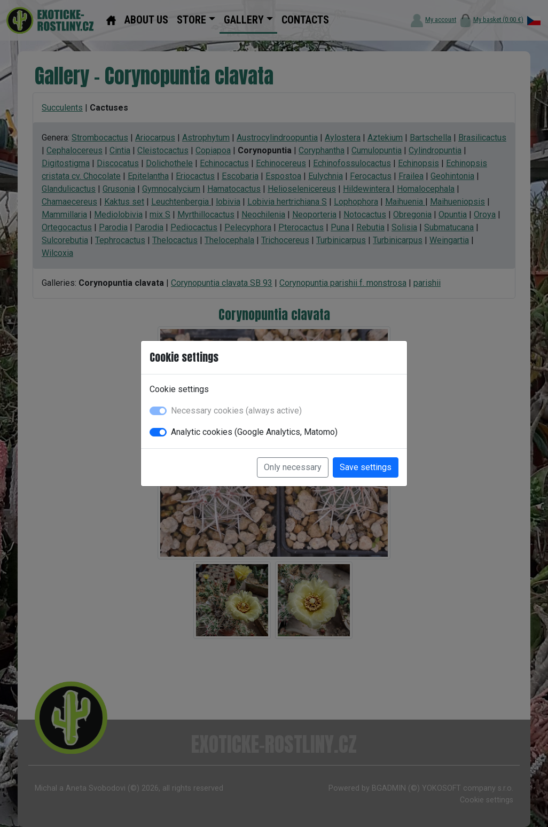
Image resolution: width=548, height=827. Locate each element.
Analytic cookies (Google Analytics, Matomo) (254, 432)
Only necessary (293, 467)
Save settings (366, 467)
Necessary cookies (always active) (236, 410)
